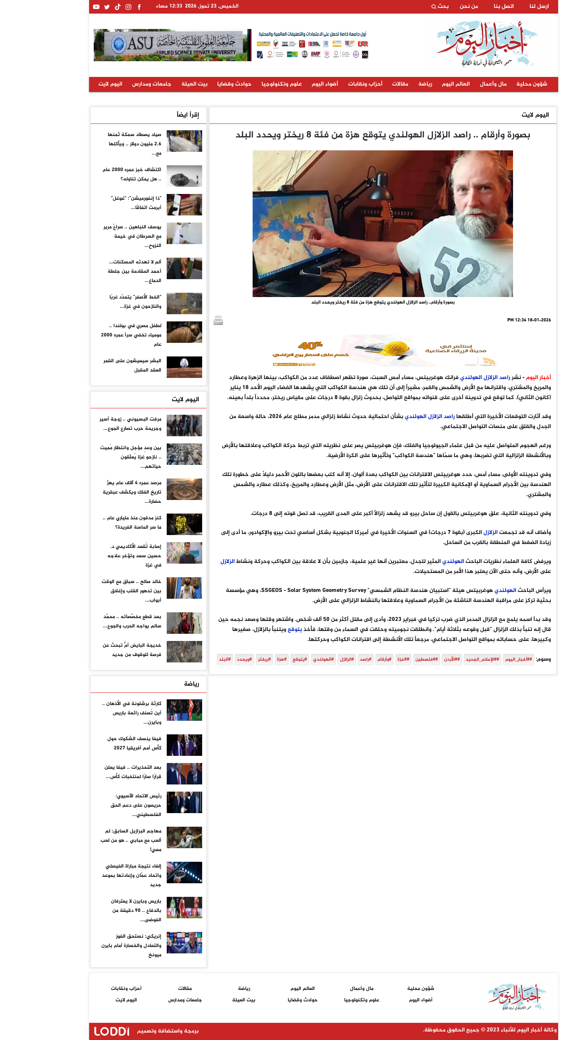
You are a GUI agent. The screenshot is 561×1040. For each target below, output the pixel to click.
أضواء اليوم (282, 84)
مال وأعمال (450, 84)
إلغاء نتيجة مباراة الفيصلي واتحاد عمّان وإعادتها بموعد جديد (88, 875)
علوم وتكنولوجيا (239, 84)
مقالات (357, 84)
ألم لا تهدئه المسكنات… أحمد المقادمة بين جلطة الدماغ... (91, 271)
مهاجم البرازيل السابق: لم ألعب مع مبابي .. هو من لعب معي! (88, 840)
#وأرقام (341, 660)
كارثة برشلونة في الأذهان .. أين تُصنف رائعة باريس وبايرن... (88, 713)
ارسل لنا (496, 6)
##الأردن (409, 660)
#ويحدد (201, 660)
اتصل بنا (461, 6)
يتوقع (252, 630)
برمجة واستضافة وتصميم (101, 1031)
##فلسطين (383, 660)
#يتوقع (257, 660)
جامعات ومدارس (108, 84)
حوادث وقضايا (191, 84)
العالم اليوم (413, 84)
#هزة (239, 660)
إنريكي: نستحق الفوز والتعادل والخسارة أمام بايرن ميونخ (88, 945)
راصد (461, 378)
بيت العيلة (151, 84)
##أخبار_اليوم (475, 660)
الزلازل (447, 378)
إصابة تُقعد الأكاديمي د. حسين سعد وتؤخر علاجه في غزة (91, 556)
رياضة (382, 84)
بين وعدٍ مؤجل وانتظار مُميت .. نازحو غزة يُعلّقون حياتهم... (87, 457)
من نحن (426, 6)
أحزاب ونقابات (322, 84)
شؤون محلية (488, 84)
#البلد (182, 660)
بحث (397, 6)
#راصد (322, 660)
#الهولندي (280, 660)
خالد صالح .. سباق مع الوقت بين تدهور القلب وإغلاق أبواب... (88, 591)
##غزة (360, 660)
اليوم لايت (67, 84)
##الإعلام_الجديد (439, 660)
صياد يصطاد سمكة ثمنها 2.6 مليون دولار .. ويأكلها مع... (91, 144)
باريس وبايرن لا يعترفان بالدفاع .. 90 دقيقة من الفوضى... (93, 910)
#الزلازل (304, 660)
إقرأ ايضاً (145, 115)
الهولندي (428, 378)
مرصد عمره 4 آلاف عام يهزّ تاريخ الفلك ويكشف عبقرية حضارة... (89, 492)
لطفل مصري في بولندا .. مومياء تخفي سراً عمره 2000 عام (88, 335)
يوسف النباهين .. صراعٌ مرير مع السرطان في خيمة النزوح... (89, 236)
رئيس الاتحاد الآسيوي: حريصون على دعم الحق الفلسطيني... (93, 805)
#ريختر (221, 660)
